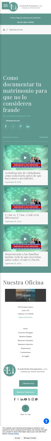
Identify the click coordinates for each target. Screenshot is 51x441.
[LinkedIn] (22, 399)
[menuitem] (25, 328)
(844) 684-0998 (25, 22)
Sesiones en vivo (16, 30)
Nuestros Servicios (25, 344)
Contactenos (25, 352)
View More (43, 137)
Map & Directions (25, 317)
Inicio (25, 328)
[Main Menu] (5, 5)
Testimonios (25, 348)
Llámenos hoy (28, 383)
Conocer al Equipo (25, 332)
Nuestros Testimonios (25, 392)
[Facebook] (14, 399)
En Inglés (25, 356)
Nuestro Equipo (25, 336)
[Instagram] (32, 399)
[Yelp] (29, 399)
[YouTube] (25, 399)
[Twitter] (18, 399)
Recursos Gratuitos (25, 340)
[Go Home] (5, 30)
